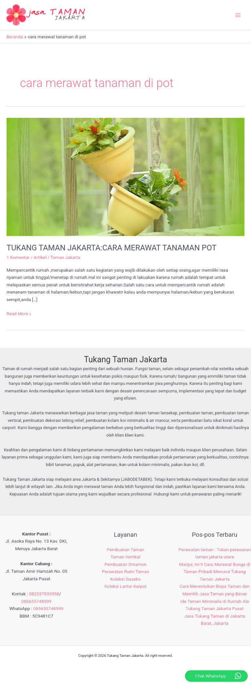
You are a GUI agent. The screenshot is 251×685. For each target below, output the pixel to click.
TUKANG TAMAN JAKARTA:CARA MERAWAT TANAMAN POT (111, 247)
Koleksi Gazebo (125, 579)
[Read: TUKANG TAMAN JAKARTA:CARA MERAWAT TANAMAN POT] (125, 176)
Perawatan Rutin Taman (125, 571)
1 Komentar (18, 257)
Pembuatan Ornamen (125, 564)
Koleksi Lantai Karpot (125, 586)
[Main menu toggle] (238, 15)
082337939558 (44, 593)
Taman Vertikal (125, 556)
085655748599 (36, 601)
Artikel (40, 257)
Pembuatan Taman (125, 549)
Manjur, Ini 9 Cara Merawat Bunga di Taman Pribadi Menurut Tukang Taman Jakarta (214, 572)
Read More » (19, 313)
